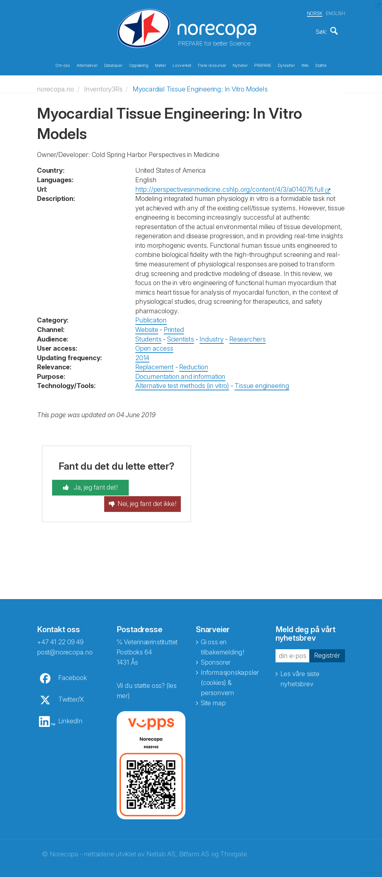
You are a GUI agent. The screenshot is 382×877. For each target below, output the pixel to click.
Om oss (62, 65)
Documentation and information (180, 374)
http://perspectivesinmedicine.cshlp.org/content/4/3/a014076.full (229, 187)
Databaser (113, 65)
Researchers (247, 337)
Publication (151, 318)
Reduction (193, 365)
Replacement (154, 365)
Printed (174, 327)
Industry (211, 337)
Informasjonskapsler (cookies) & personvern (230, 674)
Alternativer (87, 65)
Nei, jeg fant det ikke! (154, 490)
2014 (142, 356)
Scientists (180, 337)
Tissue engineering (262, 384)
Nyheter (240, 65)
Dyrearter (286, 65)
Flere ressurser (212, 65)
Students (148, 337)
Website (146, 327)
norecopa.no (55, 87)
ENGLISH (335, 12)
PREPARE (262, 65)
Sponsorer (216, 653)
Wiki (305, 65)
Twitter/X (71, 690)
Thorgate (233, 845)
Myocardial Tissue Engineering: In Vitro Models (200, 87)
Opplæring (138, 65)
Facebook (72, 669)
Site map (213, 694)
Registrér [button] (327, 647)
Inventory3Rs (103, 87)
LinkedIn (70, 712)
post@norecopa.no (65, 643)
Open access (154, 346)
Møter (160, 65)
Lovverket (182, 65)
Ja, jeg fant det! (87, 486)
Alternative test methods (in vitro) (182, 384)
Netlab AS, (161, 845)
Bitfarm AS (194, 845)
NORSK (314, 12)
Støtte (321, 65)
